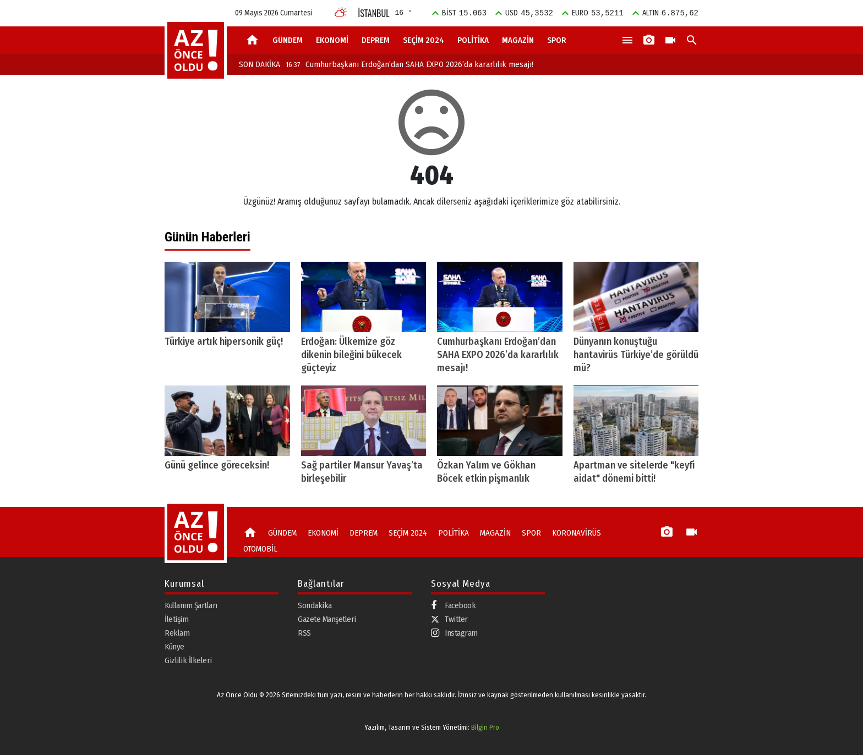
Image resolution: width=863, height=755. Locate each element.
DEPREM (376, 40)
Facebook (453, 606)
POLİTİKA (473, 40)
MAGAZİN (518, 40)
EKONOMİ (332, 40)
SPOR (556, 40)
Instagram (454, 633)
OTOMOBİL (260, 549)
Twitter (449, 619)
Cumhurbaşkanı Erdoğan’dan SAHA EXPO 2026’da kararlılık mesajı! (409, 64)
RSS (304, 633)
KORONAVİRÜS (576, 533)
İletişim (176, 619)
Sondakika (315, 605)
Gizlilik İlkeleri (188, 660)
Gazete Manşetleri (327, 619)
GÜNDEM (287, 40)
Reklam (177, 633)
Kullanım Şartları (191, 605)
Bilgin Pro (485, 727)
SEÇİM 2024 (423, 40)
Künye (174, 647)
